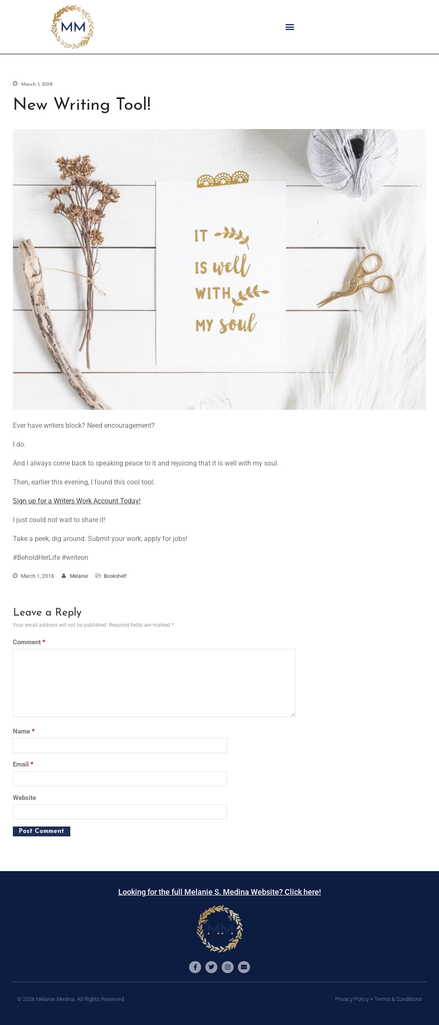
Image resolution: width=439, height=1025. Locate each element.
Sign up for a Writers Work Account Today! (77, 501)
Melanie (79, 576)
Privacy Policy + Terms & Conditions (378, 999)
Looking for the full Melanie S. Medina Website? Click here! (219, 891)
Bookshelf (115, 576)
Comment (29, 642)
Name (24, 731)
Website (24, 798)
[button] (290, 27)
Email (23, 764)
